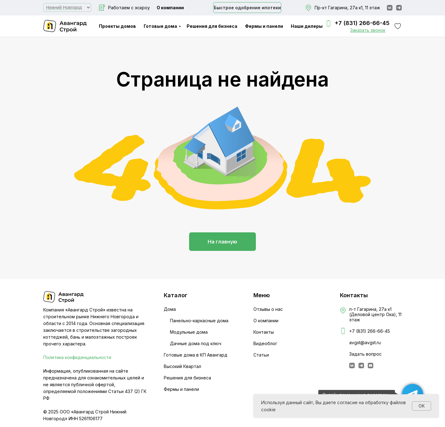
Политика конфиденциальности (77, 357)
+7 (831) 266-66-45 (362, 23)
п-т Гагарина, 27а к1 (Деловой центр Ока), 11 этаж (375, 314)
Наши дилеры (307, 26)
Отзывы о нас (268, 309)
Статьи (261, 354)
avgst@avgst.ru (365, 342)
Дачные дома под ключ (195, 343)
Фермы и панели (264, 26)
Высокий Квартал (182, 366)
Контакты (263, 332)
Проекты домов (117, 26)
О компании (170, 7)
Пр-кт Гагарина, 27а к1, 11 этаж (347, 7)
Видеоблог (265, 343)
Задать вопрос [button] (365, 354)
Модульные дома (189, 332)
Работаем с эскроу (129, 7)
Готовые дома (160, 26)
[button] (367, 30)
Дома (170, 309)
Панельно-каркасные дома (199, 320)
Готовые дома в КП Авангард (195, 354)
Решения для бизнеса (212, 26)
